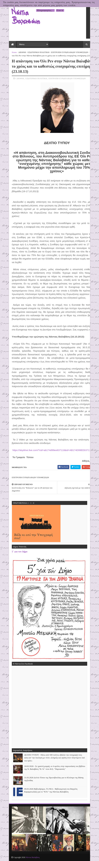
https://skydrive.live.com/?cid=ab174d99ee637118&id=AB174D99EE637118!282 (54, 450)
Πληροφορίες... (45, 10)
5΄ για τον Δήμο (19, 551)
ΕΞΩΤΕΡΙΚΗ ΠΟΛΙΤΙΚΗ (38, 52)
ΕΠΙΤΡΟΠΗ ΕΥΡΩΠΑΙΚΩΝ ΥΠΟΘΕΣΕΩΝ (69, 52)
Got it (60, 10)
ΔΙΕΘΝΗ (22, 52)
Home (14, 52)
